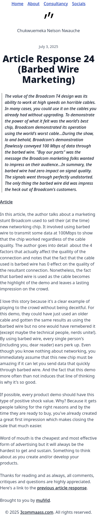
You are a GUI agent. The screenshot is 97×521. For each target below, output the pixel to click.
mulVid (43, 500)
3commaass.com (36, 512)
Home (17, 3)
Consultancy (56, 3)
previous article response (62, 488)
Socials (79, 3)
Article (6, 202)
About (34, 3)
